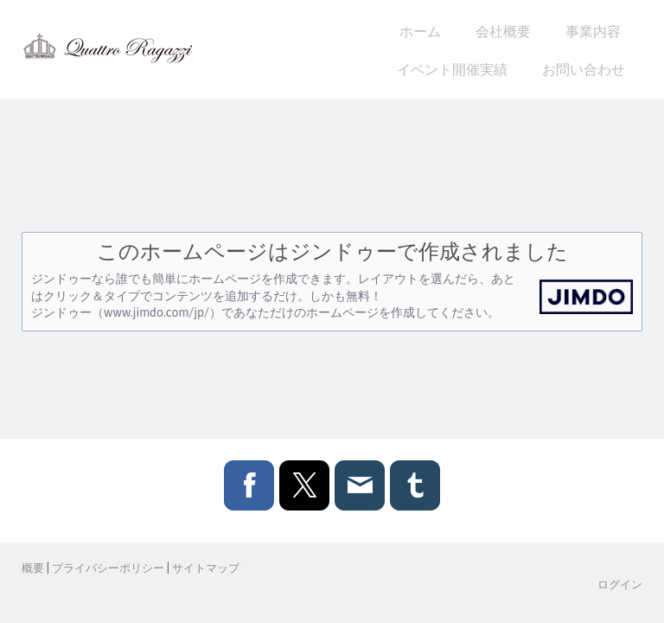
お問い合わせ (583, 69)
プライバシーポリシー (108, 568)
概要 (33, 568)
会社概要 (503, 30)
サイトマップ (205, 568)
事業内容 (593, 30)
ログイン (619, 584)
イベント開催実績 (452, 69)
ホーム (420, 30)
